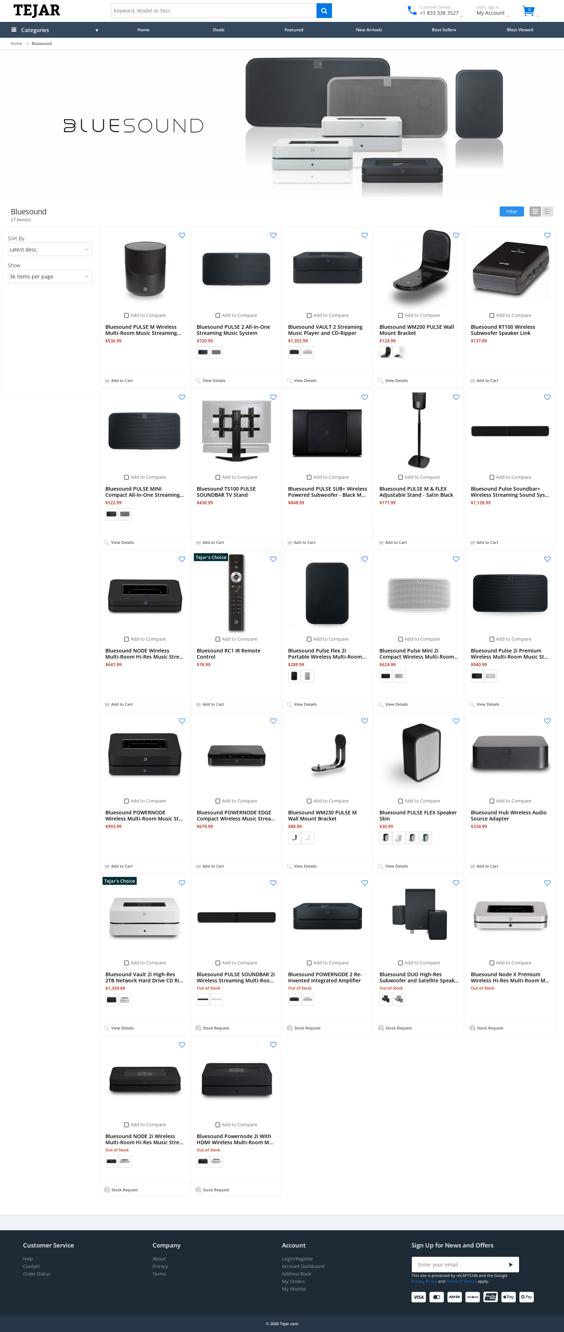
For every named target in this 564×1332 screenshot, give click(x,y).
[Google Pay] (527, 1297)
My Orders (293, 1281)
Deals (218, 29)
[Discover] (473, 1297)
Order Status (36, 1274)
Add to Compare (148, 315)
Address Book (296, 1274)
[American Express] (455, 1297)
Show (14, 265)
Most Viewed (520, 29)
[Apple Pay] (509, 1297)
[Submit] (511, 1265)
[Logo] (37, 16)
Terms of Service (461, 1281)
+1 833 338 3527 (438, 12)
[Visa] (419, 1297)
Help (28, 1258)
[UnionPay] (491, 1297)
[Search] (324, 10)
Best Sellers (444, 29)
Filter (511, 211)
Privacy (160, 1266)
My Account (497, 11)
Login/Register (297, 1258)
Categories (35, 29)
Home (143, 29)
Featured (294, 29)
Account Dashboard (303, 1266)
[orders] (50, 249)
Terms (159, 1274)
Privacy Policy (424, 1281)
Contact (31, 1266)
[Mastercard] (437, 1297)
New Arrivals (369, 29)
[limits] (50, 276)
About (159, 1258)
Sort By (16, 238)
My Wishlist (294, 1289)
